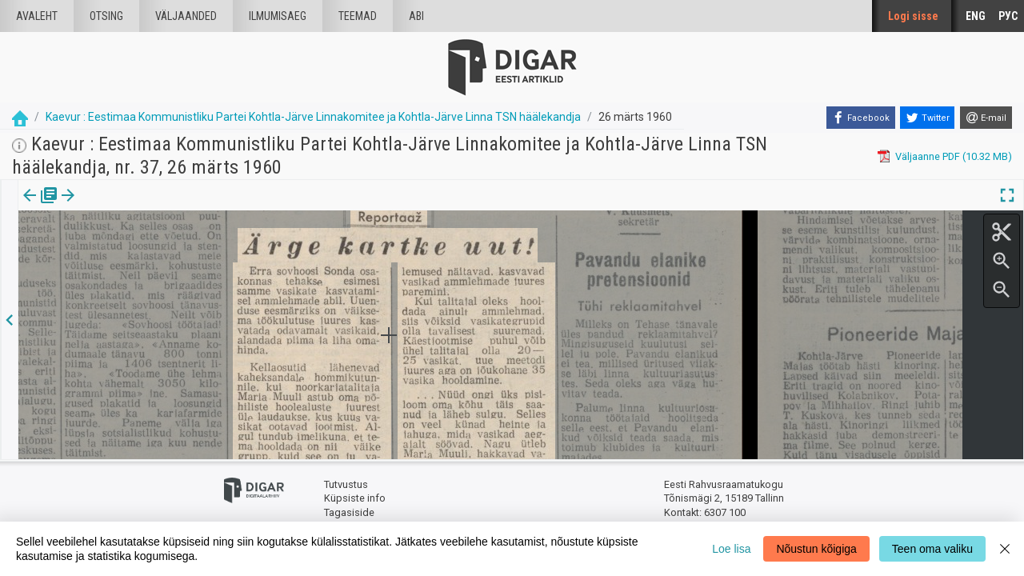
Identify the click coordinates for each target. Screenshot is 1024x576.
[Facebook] (860, 117)
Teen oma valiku (932, 548)
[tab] (40, 206)
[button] (136, 206)
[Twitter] (927, 117)
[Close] (1004, 548)
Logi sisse (913, 16)
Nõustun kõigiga (816, 548)
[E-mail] (986, 117)
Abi (416, 16)
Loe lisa (731, 548)
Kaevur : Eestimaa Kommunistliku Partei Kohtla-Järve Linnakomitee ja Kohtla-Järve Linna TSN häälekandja (313, 116)
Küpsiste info (355, 498)
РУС (1008, 16)
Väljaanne (40, 206)
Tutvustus (346, 484)
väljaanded (186, 16)
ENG (976, 16)
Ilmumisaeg (277, 16)
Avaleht (37, 16)
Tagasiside (349, 512)
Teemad (357, 16)
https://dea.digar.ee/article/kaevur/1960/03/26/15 (133, 250)
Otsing (106, 16)
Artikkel (112, 206)
